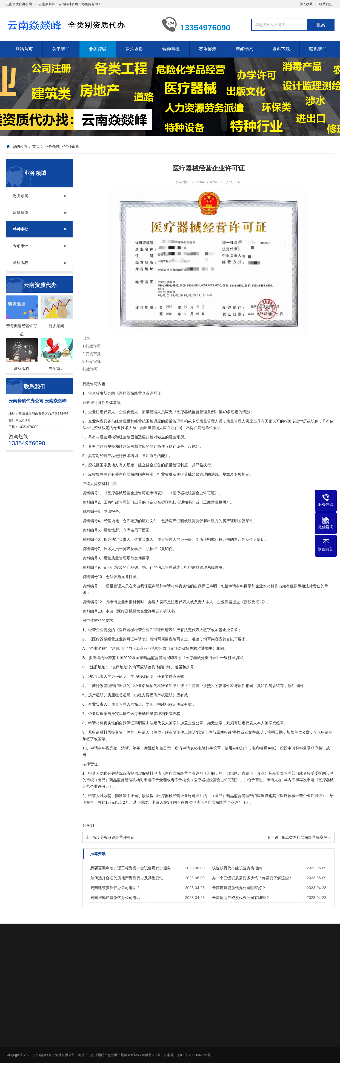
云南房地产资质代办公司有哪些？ (241, 897)
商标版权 (20, 262)
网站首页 (24, 49)
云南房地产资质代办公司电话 (115, 897)
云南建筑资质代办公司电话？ (115, 888)
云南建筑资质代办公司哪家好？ (239, 888)
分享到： (90, 825)
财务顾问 (20, 196)
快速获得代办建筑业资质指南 (237, 868)
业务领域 (97, 49)
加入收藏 (306, 4)
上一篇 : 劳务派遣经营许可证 (110, 837)
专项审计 (20, 246)
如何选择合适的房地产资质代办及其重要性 (126, 878)
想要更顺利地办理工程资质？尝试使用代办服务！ (132, 868)
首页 (36, 146)
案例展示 (207, 49)
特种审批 (171, 49)
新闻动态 (244, 49)
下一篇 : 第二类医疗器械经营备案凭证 (299, 837)
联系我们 (325, 4)
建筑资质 (134, 49)
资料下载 (281, 49)
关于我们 (61, 49)
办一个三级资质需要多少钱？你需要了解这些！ (252, 878)
